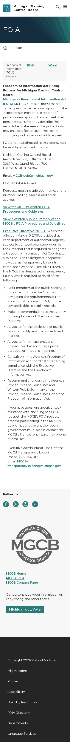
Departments (17, 723)
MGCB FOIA (15, 578)
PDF (30, 65)
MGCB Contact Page (22, 582)
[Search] (57, 6)
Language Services (21, 733)
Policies (12, 681)
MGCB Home (16, 573)
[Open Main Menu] (65, 6)
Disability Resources (22, 702)
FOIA (19, 48)
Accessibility (16, 692)
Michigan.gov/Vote (25, 609)
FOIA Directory (18, 713)
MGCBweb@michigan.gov (33, 175)
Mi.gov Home (17, 671)
